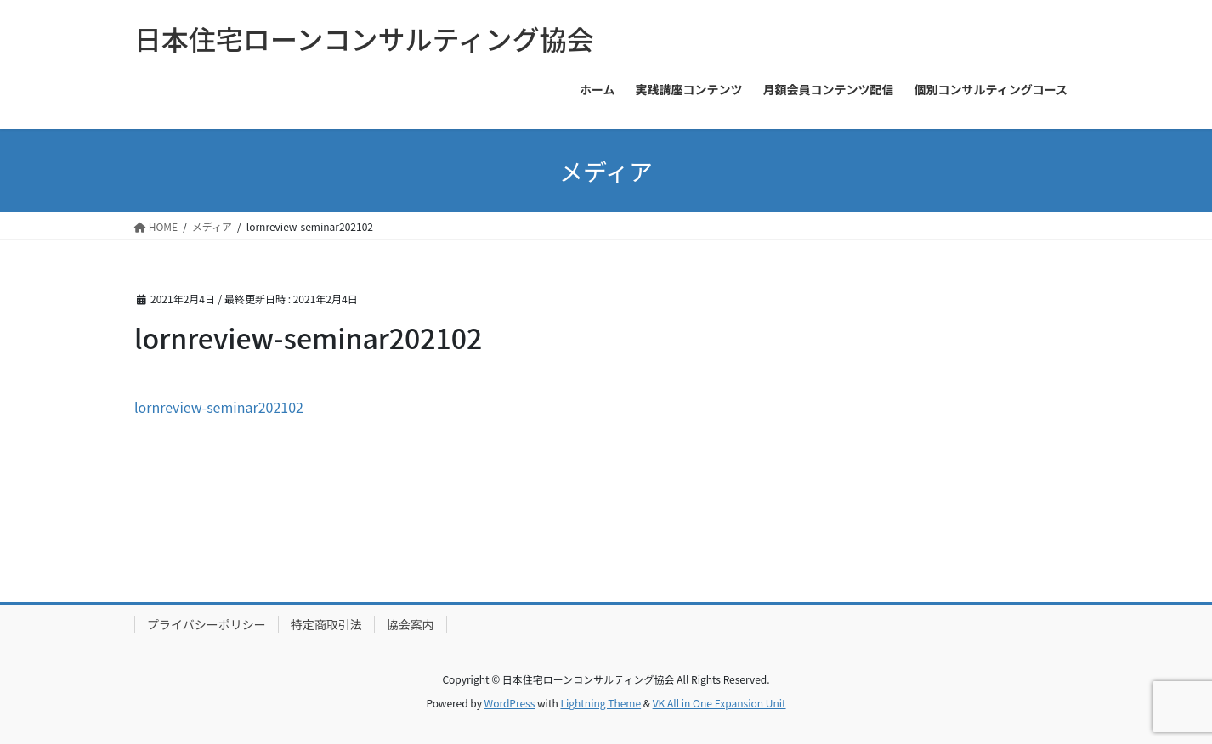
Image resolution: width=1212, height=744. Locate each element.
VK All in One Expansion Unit (719, 703)
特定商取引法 (326, 624)
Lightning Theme (600, 703)
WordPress (509, 703)
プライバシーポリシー (206, 624)
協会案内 (410, 624)
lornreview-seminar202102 (218, 407)
